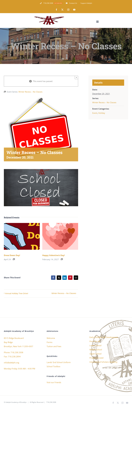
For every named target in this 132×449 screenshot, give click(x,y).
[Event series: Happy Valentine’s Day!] (62, 259)
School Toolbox (53, 366)
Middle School (95, 349)
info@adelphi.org (11, 362)
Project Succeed (96, 357)
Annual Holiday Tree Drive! (16, 293)
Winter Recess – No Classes (64, 293)
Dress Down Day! (12, 255)
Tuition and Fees (54, 346)
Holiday (101, 113)
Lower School (95, 345)
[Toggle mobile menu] (97, 21)
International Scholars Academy (103, 362)
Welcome (51, 338)
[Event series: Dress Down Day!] (14, 259)
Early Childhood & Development (103, 337)
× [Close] (76, 77)
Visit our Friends (54, 382)
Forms (49, 342)
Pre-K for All (94, 341)
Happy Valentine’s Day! (53, 255)
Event (94, 113)
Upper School (95, 353)
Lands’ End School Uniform (59, 362)
